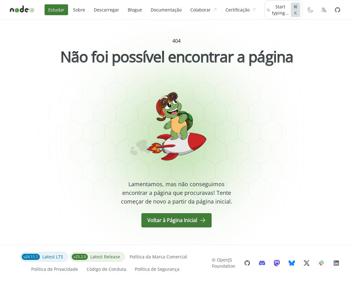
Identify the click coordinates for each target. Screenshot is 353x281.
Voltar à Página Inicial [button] (176, 220)
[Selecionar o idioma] (323, 9)
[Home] (22, 10)
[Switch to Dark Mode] (310, 9)
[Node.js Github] (337, 9)
